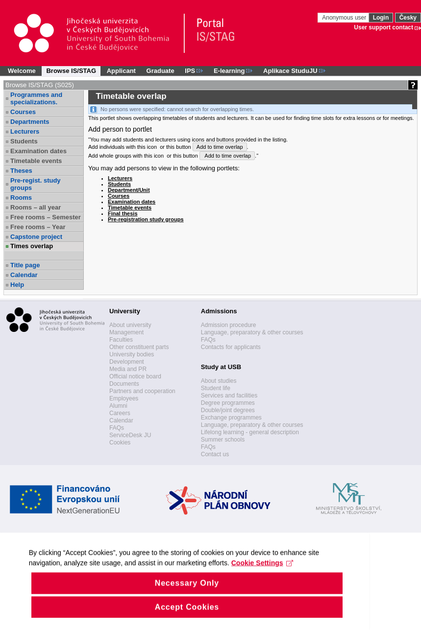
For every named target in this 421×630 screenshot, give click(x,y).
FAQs (116, 427)
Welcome (22, 70)
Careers (119, 413)
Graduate (160, 70)
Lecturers (24, 131)
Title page (25, 265)
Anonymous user (345, 17)
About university (130, 325)
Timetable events (36, 160)
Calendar (24, 275)
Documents (124, 383)
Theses (21, 170)
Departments (29, 121)
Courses (23, 112)
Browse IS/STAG (71, 70)
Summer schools (223, 439)
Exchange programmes (231, 417)
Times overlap (31, 246)
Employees (123, 398)
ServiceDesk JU (130, 435)
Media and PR (128, 369)
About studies (219, 380)
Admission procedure (228, 325)
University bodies (131, 354)
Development (126, 361)
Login (381, 17)
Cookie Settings (202, 591)
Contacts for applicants (231, 347)
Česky (408, 17)
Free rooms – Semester (45, 217)
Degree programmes (228, 402)
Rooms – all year (35, 207)
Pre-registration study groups (146, 219)
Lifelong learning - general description (250, 432)
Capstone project (36, 236)
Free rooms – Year (38, 227)
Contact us (215, 454)
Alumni (118, 405)
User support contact (383, 27)
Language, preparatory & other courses (252, 332)
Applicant (121, 70)
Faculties (121, 339)
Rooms (21, 197)
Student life (215, 388)
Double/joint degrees (228, 410)
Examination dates (38, 151)
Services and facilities (229, 395)
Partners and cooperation (142, 391)
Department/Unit (129, 190)
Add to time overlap (220, 147)
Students (24, 141)
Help (17, 284)
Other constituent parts (139, 347)
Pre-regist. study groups (35, 184)
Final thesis (123, 213)
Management (126, 332)
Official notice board (135, 376)
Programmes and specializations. (36, 98)
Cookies (119, 442)
